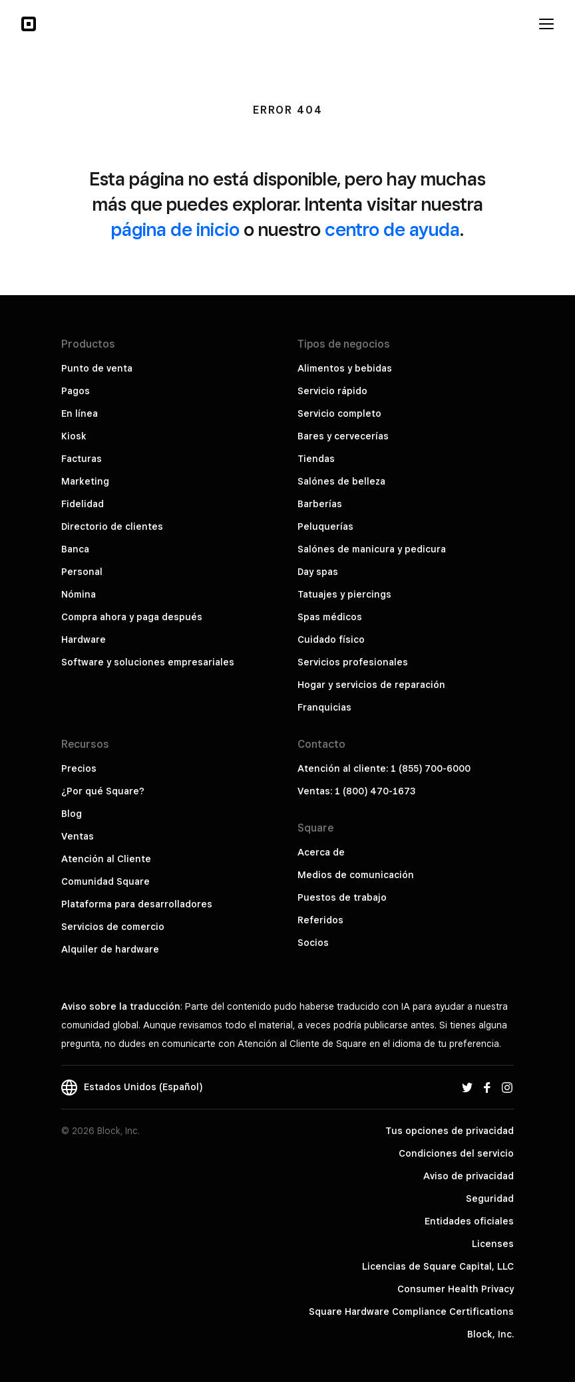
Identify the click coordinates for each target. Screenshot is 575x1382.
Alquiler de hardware (110, 949)
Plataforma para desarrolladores (136, 904)
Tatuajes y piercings (344, 594)
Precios (78, 768)
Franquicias (324, 707)
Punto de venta (96, 368)
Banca (75, 549)
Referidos (320, 920)
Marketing (85, 481)
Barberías (319, 504)
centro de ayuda (392, 229)
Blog (71, 813)
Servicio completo (339, 413)
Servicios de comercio (112, 926)
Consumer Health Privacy (455, 1289)
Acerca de (321, 852)
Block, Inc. (490, 1334)
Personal (81, 571)
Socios (313, 942)
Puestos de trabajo (342, 897)
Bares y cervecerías (343, 436)
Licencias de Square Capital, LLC (438, 1266)
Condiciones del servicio (456, 1153)
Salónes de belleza (341, 481)
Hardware (83, 639)
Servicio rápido (332, 391)
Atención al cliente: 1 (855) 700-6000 (384, 768)
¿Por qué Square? (102, 791)
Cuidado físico (331, 639)
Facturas (81, 458)
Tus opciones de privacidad (449, 1130)
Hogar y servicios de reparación (371, 684)
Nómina (78, 594)
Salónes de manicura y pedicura (371, 549)
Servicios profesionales (352, 662)
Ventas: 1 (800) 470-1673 (356, 791)
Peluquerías (325, 526)
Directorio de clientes (112, 526)
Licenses (493, 1243)
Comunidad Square (105, 881)
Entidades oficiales (469, 1221)
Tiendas (316, 458)
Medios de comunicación (355, 874)
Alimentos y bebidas (344, 368)
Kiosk (74, 436)
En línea (79, 413)
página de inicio (175, 229)
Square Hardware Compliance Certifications (411, 1311)
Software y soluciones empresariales (147, 662)
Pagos (75, 391)
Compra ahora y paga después (131, 617)
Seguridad (490, 1198)
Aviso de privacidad (468, 1176)
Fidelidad (82, 504)
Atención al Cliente (106, 859)
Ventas (77, 836)
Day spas (317, 571)
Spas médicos (329, 617)
